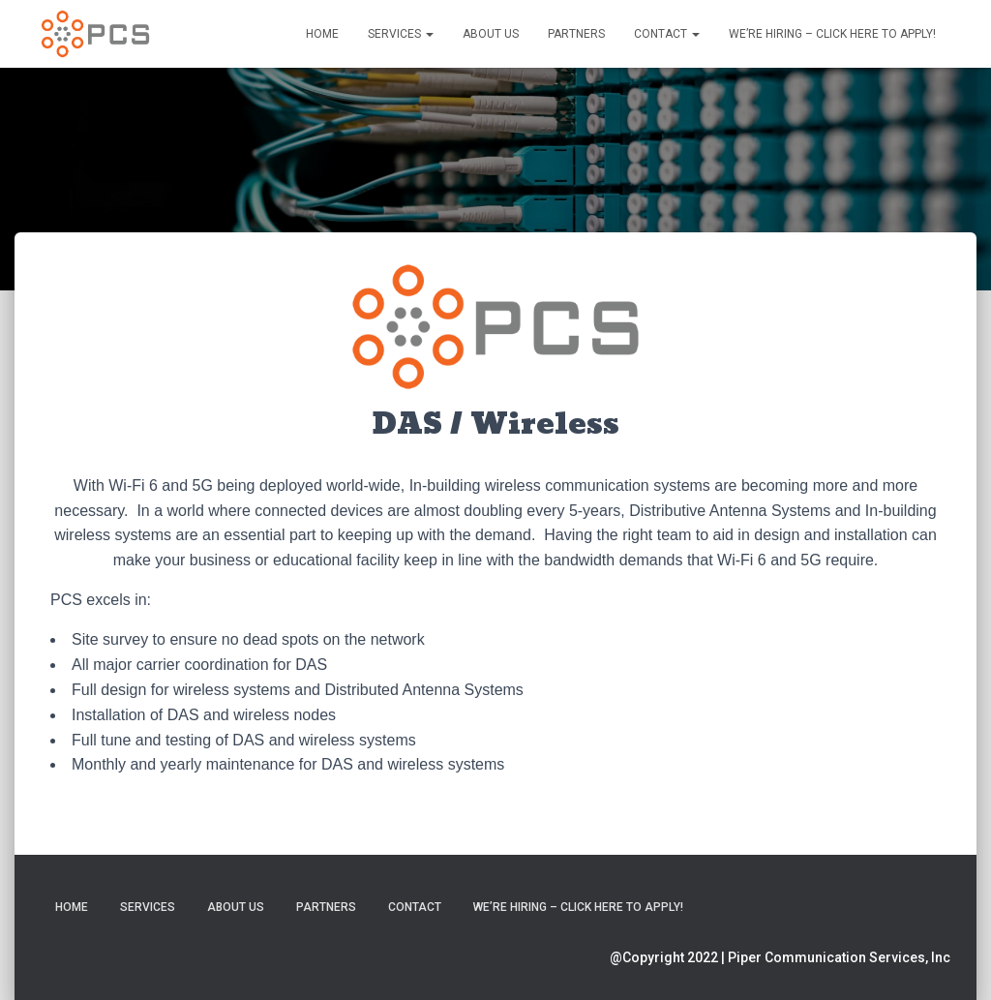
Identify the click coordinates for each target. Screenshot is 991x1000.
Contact (667, 34)
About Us (491, 34)
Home (322, 34)
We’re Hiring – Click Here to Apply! (832, 34)
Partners (576, 34)
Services (401, 34)
